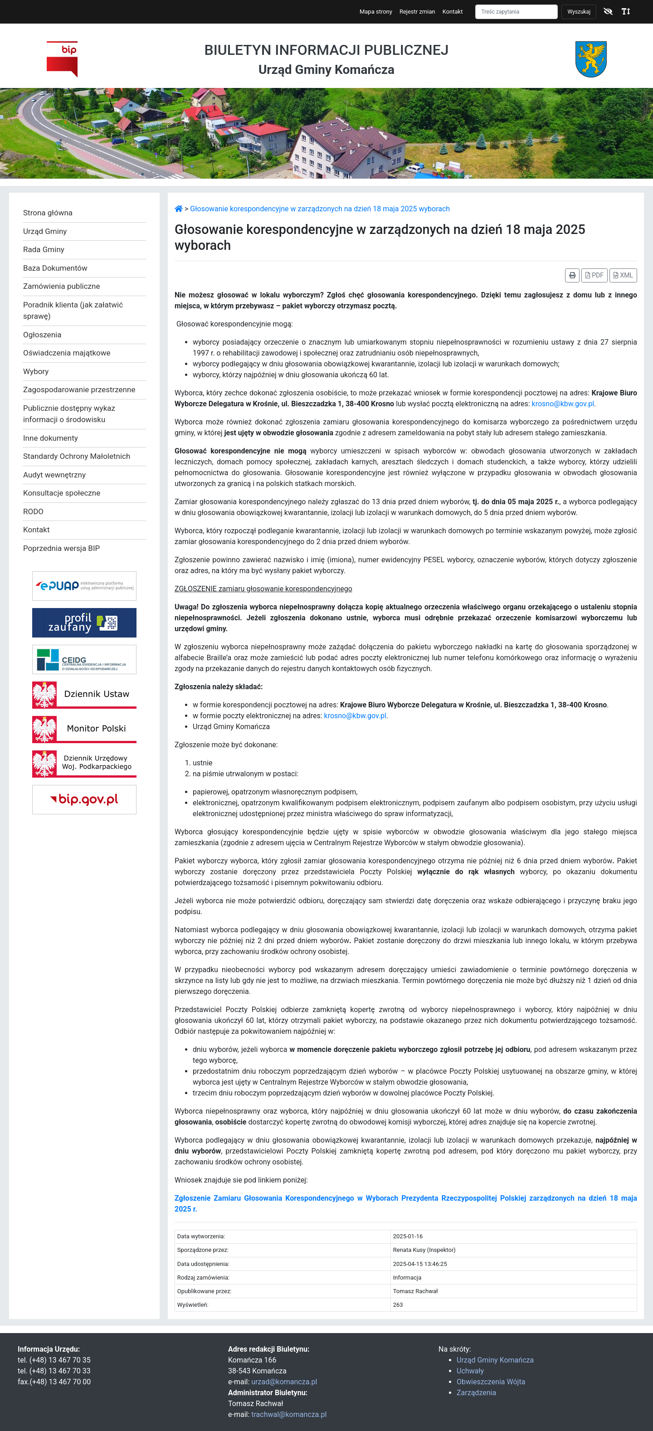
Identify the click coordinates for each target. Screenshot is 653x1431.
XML (623, 275)
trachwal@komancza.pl (288, 1414)
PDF (594, 275)
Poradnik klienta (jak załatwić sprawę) (73, 310)
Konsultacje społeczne (61, 492)
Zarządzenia (476, 1392)
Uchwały (470, 1371)
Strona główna (48, 212)
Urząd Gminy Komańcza (495, 1360)
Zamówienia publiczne (61, 286)
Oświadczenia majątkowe (67, 352)
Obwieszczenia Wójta (491, 1381)
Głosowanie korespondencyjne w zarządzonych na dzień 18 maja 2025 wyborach (320, 208)
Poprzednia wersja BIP (61, 548)
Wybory (36, 371)
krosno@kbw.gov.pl (563, 403)
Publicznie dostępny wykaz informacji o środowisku (69, 414)
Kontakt (453, 11)
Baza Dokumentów (55, 268)
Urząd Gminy (45, 231)
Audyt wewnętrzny (54, 474)
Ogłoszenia (42, 334)
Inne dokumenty (50, 438)
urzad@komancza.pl (284, 1381)
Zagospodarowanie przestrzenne (79, 389)
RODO (33, 511)
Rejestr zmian (417, 11)
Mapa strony (376, 11)
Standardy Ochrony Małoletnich (76, 456)
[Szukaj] (516, 12)
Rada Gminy (43, 249)
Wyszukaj (578, 12)
